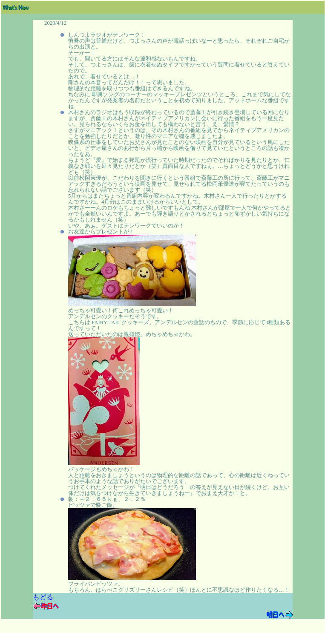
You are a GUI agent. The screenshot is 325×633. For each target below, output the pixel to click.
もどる (43, 597)
